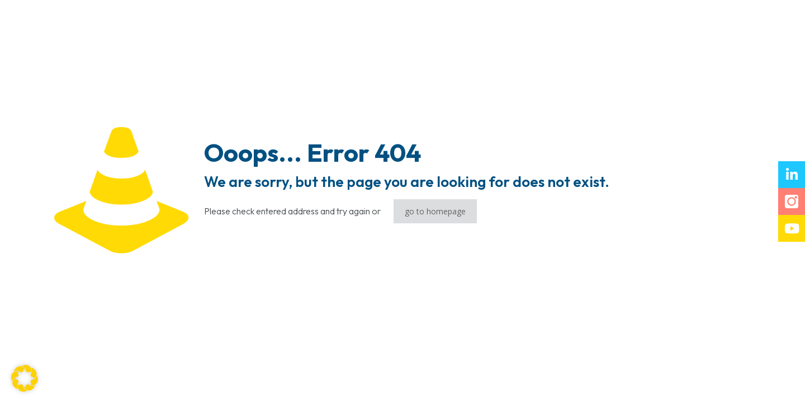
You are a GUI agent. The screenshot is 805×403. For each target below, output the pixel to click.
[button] (24, 378)
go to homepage (435, 211)
